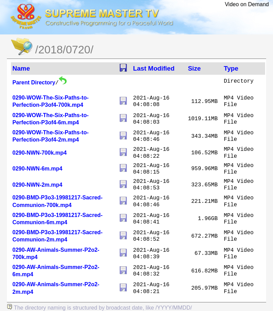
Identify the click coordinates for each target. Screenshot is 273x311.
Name (21, 68)
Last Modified (153, 68)
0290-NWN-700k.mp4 (39, 153)
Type (231, 68)
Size (194, 68)
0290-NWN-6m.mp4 (37, 169)
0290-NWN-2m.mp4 (37, 185)
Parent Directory (33, 82)
